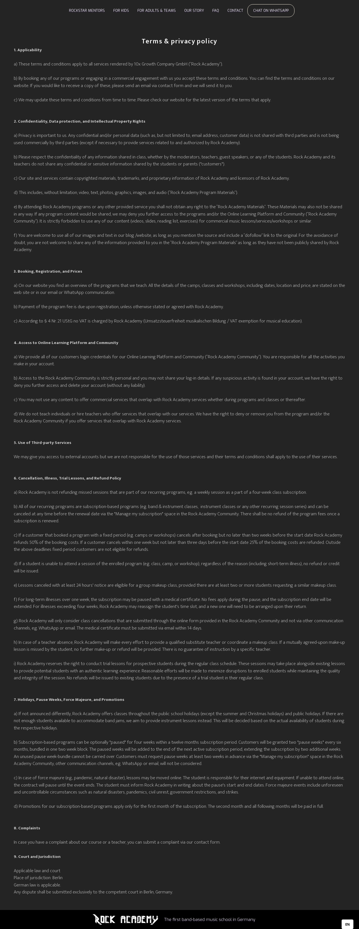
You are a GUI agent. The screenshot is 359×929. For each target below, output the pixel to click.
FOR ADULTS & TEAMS (156, 10)
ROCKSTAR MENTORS (87, 10)
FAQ (215, 10)
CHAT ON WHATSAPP (271, 10)
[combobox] (347, 924)
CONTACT (235, 10)
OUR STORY (194, 10)
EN (347, 924)
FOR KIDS (121, 10)
